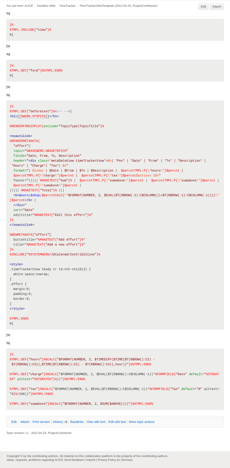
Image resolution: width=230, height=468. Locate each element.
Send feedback (74, 459)
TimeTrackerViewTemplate (96, 5)
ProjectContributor (145, 5)
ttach (24, 422)
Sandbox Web (46, 5)
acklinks (77, 422)
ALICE (28, 5)
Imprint (90, 459)
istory (58, 422)
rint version (41, 422)
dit (14, 422)
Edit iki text (117, 422)
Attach (216, 6)
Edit (203, 6)
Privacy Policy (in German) (115, 459)
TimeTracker (67, 5)
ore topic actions (142, 422)
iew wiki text (96, 422)
